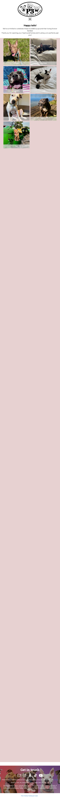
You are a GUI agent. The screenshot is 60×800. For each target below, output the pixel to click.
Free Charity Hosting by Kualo (29, 796)
